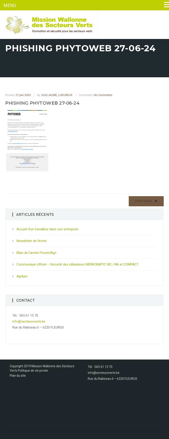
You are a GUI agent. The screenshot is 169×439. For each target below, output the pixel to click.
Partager (146, 201)
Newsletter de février (32, 241)
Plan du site (18, 375)
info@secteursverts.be (28, 321)
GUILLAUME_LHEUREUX (56, 95)
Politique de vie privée (33, 370)
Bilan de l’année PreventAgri (36, 253)
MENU (10, 5)
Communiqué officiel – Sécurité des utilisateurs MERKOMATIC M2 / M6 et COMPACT (78, 264)
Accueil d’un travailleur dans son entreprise (47, 229)
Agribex (22, 276)
